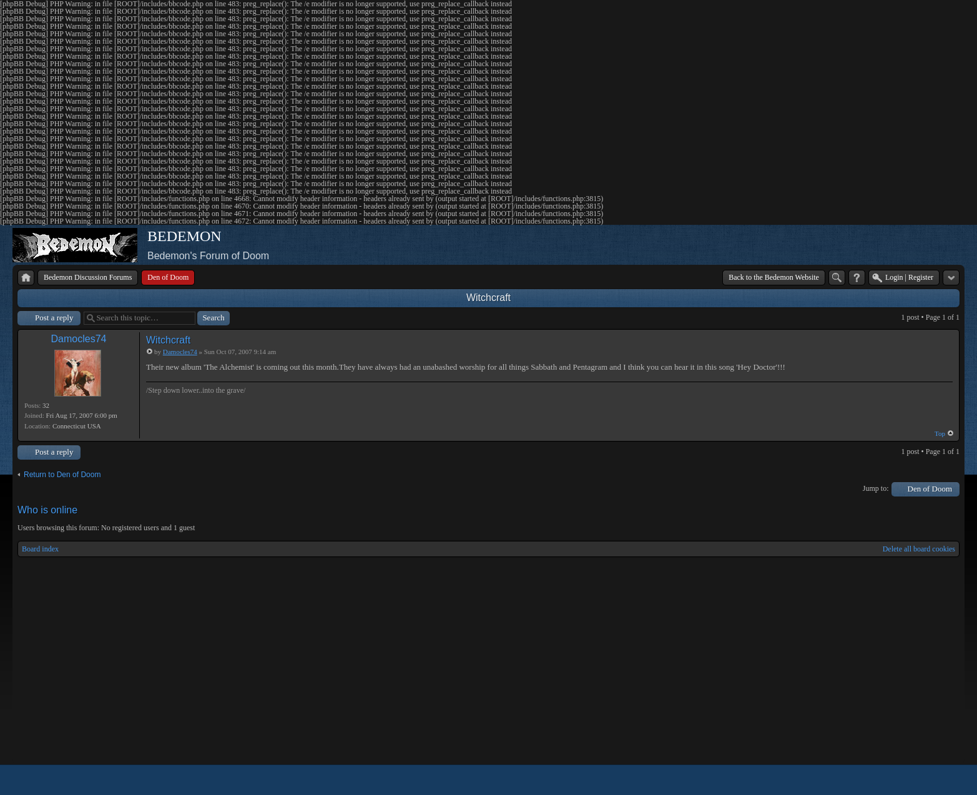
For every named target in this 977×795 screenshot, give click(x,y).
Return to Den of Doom (62, 474)
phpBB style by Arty (903, 780)
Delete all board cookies (919, 549)
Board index (40, 549)
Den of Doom (930, 488)
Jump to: (876, 488)
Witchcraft (488, 297)
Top (940, 433)
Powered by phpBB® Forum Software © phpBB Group (941, 780)
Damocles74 (79, 338)
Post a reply (54, 317)
